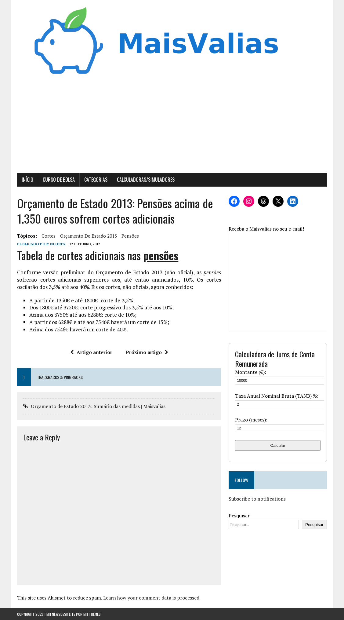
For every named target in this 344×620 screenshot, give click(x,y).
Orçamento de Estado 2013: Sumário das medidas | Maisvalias (98, 406)
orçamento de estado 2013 (88, 236)
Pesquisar (239, 515)
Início (27, 179)
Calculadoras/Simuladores (146, 179)
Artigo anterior (91, 352)
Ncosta (57, 244)
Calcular (277, 445)
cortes (49, 236)
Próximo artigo (147, 352)
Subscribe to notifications (257, 498)
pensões (130, 236)
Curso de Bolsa (59, 179)
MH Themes (92, 614)
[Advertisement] (172, 127)
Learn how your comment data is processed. (152, 597)
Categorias (95, 179)
